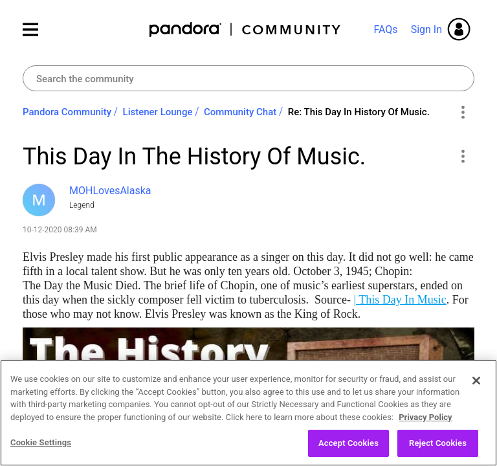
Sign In (426, 29)
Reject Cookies (438, 449)
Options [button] (462, 112)
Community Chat (240, 112)
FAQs (385, 29)
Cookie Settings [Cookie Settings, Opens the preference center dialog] (40, 449)
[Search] (248, 78)
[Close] (476, 387)
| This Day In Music (399, 299)
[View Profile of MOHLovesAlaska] (110, 190)
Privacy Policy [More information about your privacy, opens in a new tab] (425, 423)
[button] (462, 156)
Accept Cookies (348, 449)
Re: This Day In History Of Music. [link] (359, 112)
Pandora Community (246, 29)
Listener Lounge (158, 112)
